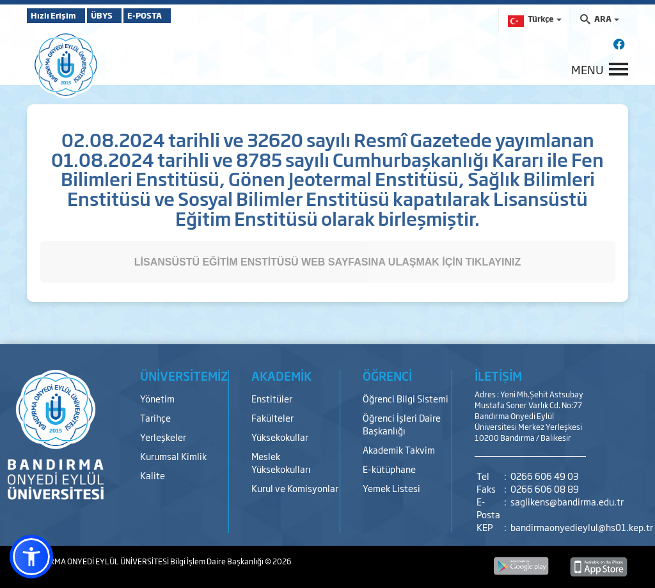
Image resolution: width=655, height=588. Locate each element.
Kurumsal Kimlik (173, 456)
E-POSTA (180, 15)
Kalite (152, 475)
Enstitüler (271, 398)
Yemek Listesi (391, 488)
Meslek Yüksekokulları (281, 462)
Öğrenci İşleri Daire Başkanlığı (402, 424)
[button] (31, 556)
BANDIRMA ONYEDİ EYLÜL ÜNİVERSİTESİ (98, 561)
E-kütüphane (389, 468)
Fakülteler (272, 417)
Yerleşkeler (163, 436)
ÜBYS (121, 15)
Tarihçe (155, 417)
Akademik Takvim (399, 449)
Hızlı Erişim (58, 15)
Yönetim (157, 398)
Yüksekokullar (279, 436)
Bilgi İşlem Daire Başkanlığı (217, 561)
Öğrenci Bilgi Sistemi (405, 398)
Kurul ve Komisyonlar (294, 488)
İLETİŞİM (498, 375)
